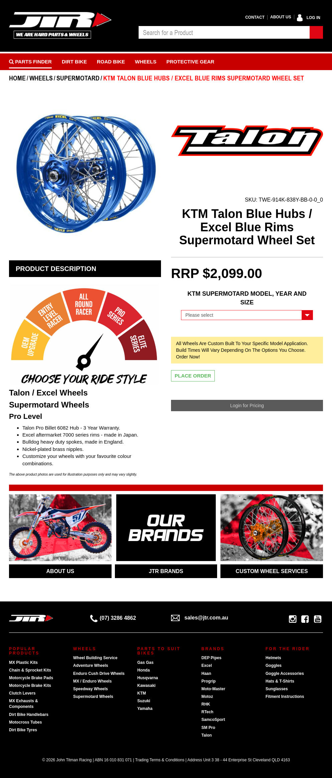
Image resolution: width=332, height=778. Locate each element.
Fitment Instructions (285, 696)
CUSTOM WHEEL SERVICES (272, 571)
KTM (141, 693)
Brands (212, 648)
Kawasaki (146, 685)
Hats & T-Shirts (280, 681)
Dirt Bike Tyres (23, 730)
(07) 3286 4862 (113, 618)
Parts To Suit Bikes (158, 651)
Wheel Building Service (95, 658)
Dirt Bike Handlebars (28, 714)
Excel (206, 665)
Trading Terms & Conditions (159, 760)
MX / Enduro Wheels (92, 681)
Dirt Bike (74, 61)
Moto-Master (213, 689)
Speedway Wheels (90, 689)
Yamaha (144, 708)
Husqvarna (147, 678)
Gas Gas (145, 662)
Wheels (145, 61)
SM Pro (208, 727)
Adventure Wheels (90, 665)
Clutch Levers (22, 693)
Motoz (207, 696)
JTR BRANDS (166, 571)
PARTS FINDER (30, 61)
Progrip (208, 681)
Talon (206, 735)
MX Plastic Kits (23, 662)
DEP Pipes (211, 658)
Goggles (274, 665)
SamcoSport (213, 719)
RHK (205, 704)
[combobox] (224, 32)
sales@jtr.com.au (199, 617)
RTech (207, 712)
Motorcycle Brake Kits (30, 685)
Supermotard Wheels (93, 696)
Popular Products (24, 651)
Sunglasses (277, 689)
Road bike (111, 61)
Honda (143, 670)
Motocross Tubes (25, 722)
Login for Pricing (247, 405)
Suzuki (143, 701)
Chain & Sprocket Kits (30, 670)
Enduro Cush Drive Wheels (99, 673)
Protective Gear (190, 61)
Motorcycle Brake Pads (31, 678)
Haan (206, 673)
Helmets (273, 658)
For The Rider (288, 648)
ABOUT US (60, 571)
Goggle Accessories (285, 673)
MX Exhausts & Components (23, 704)
